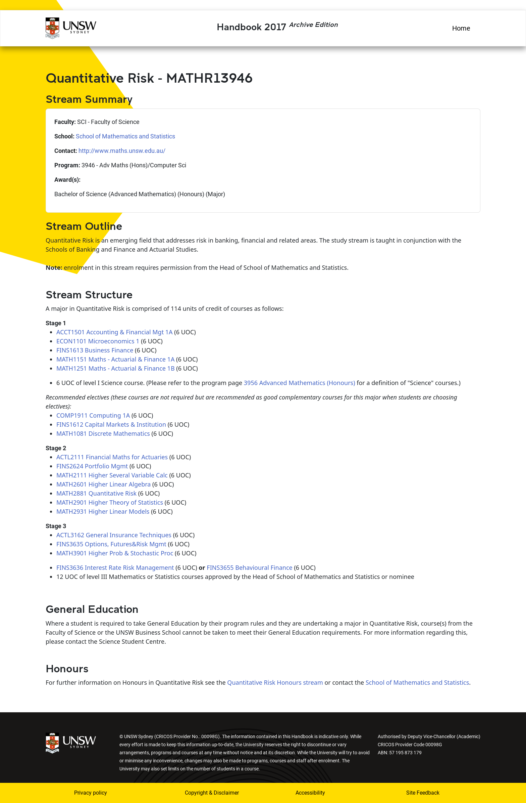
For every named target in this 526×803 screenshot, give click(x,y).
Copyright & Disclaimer (212, 793)
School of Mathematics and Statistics (125, 136)
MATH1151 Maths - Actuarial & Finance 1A (115, 359)
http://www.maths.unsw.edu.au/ (121, 150)
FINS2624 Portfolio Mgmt (92, 466)
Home (461, 28)
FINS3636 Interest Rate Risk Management (115, 567)
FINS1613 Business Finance (94, 350)
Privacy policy (90, 793)
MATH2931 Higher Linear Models (103, 511)
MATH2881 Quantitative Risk (96, 493)
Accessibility (310, 793)
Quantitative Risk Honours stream (275, 682)
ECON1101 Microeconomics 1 (98, 341)
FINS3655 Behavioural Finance (249, 567)
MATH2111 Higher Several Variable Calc (112, 475)
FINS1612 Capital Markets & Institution (111, 424)
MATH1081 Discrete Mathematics (103, 433)
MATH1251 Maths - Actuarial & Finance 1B (115, 368)
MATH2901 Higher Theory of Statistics (109, 502)
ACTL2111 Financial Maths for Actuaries (112, 457)
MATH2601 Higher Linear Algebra (103, 484)
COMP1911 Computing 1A (93, 415)
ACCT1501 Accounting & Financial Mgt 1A (114, 332)
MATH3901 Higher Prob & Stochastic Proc (114, 553)
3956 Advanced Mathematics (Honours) (299, 383)
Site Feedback (422, 793)
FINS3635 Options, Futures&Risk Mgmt (111, 544)
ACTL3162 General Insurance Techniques (113, 535)
